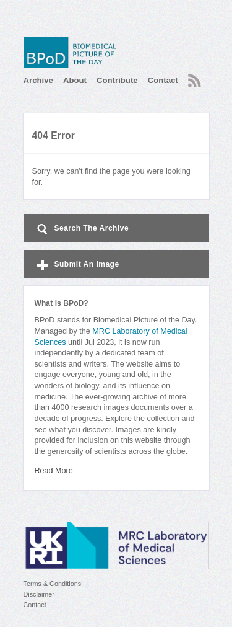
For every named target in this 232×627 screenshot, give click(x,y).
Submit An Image (77, 265)
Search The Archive (82, 229)
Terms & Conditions (53, 583)
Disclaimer (39, 594)
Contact (163, 80)
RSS (194, 80)
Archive (38, 80)
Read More (54, 470)
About (75, 80)
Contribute (117, 80)
